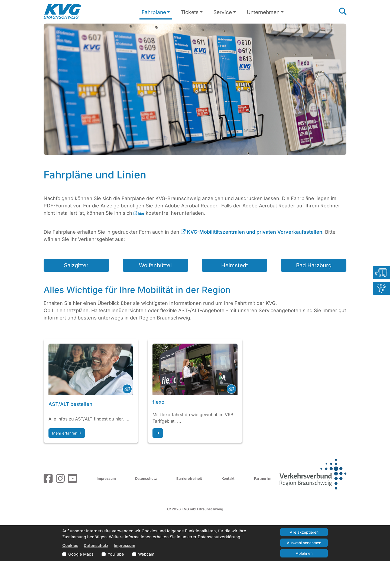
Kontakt (228, 478)
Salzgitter (76, 265)
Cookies (70, 545)
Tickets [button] (190, 12)
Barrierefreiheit (189, 478)
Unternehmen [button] (263, 12)
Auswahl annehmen (304, 542)
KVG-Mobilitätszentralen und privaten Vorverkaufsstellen (251, 232)
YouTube (116, 554)
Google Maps (80, 554)
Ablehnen (304, 553)
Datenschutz (146, 478)
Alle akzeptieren (304, 532)
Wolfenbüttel (155, 265)
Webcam (146, 554)
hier (139, 213)
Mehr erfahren (67, 433)
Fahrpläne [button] (154, 12)
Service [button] (222, 12)
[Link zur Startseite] (62, 11)
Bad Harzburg (314, 265)
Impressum (106, 478)
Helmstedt (234, 265)
